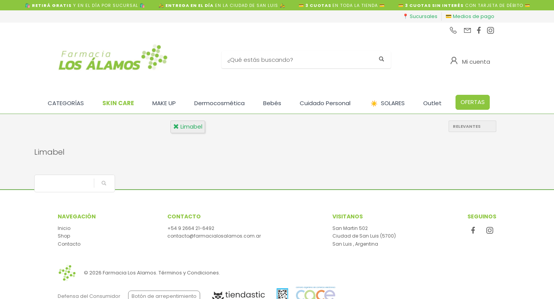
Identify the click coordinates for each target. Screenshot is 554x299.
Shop (64, 236)
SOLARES (387, 103)
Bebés (272, 103)
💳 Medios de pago (470, 16)
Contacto (69, 244)
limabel (187, 126)
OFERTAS (473, 102)
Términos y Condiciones (189, 272)
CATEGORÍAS (66, 103)
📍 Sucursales (419, 16)
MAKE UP (164, 103)
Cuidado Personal (325, 103)
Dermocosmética (219, 103)
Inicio (64, 228)
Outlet (432, 103)
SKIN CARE (118, 103)
